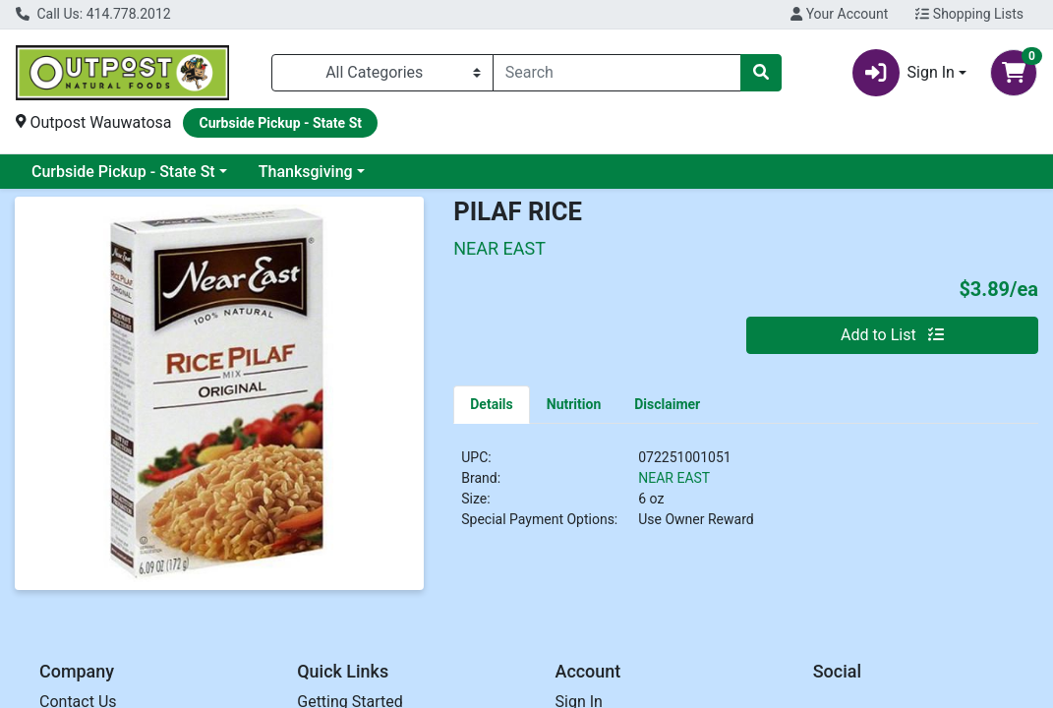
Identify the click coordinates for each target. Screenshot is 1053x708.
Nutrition (574, 404)
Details (491, 404)
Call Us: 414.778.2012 (93, 14)
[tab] (491, 404)
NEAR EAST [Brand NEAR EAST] (674, 478)
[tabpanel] (745, 496)
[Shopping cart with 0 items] (1013, 72)
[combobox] (617, 72)
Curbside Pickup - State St (123, 171)
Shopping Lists (969, 14)
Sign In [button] (903, 72)
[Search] (617, 72)
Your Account (839, 14)
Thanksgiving (306, 171)
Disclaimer (667, 404)
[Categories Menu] (382, 72)
